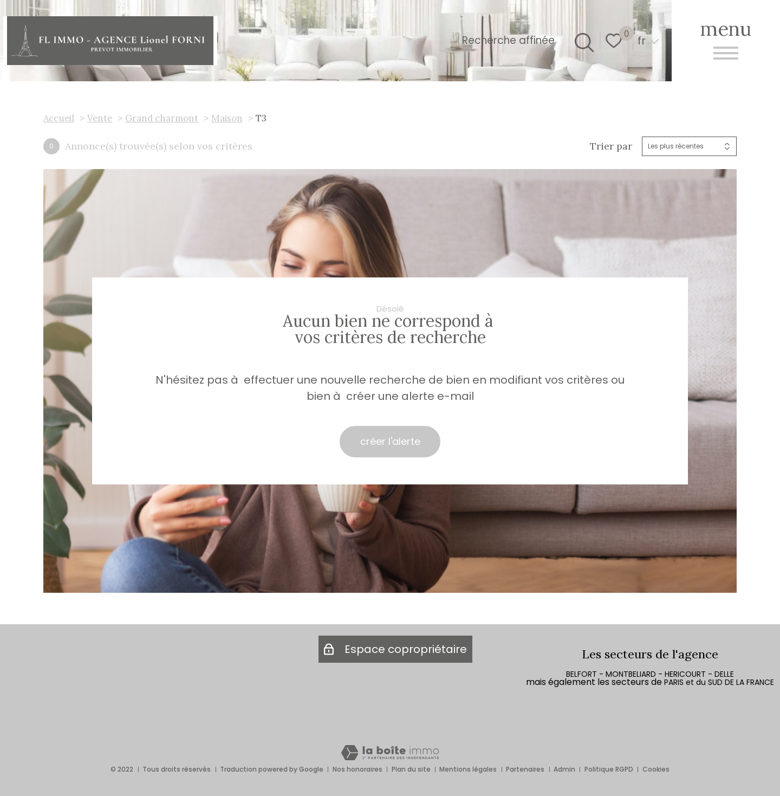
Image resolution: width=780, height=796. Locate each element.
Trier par (611, 146)
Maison (227, 118)
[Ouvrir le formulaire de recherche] (582, 40)
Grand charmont (161, 118)
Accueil (58, 118)
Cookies (656, 769)
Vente (99, 118)
